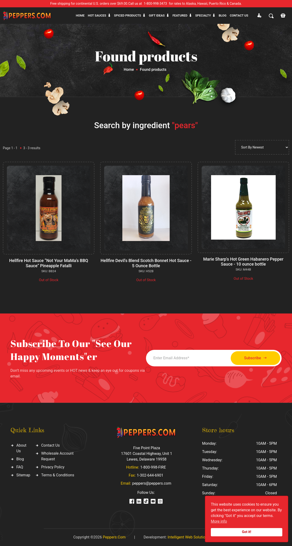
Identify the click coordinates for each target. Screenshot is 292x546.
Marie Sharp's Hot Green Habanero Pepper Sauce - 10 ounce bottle (243, 262)
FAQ (19, 467)
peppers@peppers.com (151, 483)
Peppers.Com (114, 537)
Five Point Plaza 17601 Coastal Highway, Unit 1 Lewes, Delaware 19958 (146, 453)
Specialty (203, 15)
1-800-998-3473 (155, 3)
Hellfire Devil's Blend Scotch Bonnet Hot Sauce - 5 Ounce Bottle (146, 263)
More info (219, 521)
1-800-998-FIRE (153, 467)
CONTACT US (239, 15)
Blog (222, 15)
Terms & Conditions (57, 475)
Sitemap (23, 475)
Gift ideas (157, 15)
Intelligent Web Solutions (188, 537)
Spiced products (127, 15)
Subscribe (255, 358)
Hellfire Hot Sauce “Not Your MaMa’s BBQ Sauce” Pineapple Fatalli (48, 263)
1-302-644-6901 (150, 475)
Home (80, 15)
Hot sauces (97, 15)
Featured (180, 15)
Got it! (246, 532)
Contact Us (50, 445)
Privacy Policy (53, 467)
